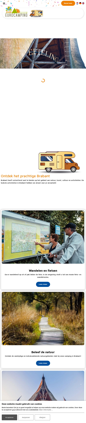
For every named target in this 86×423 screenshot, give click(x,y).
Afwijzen (42, 417)
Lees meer (43, 284)
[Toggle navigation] (4, 3)
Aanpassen (26, 417)
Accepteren (9, 417)
